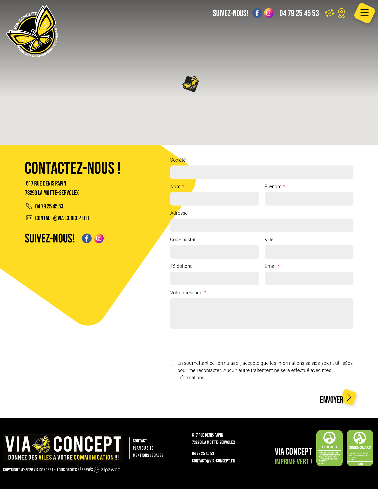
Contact (140, 441)
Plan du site (143, 448)
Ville (269, 239)
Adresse (179, 213)
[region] (189, 72)
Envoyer (336, 399)
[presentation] (206, 342)
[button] (190, 84)
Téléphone (181, 266)
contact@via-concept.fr (57, 218)
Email (272, 266)
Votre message (188, 293)
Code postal (182, 239)
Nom (177, 186)
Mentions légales (148, 455)
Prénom (275, 186)
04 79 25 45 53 (299, 13)
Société (178, 160)
